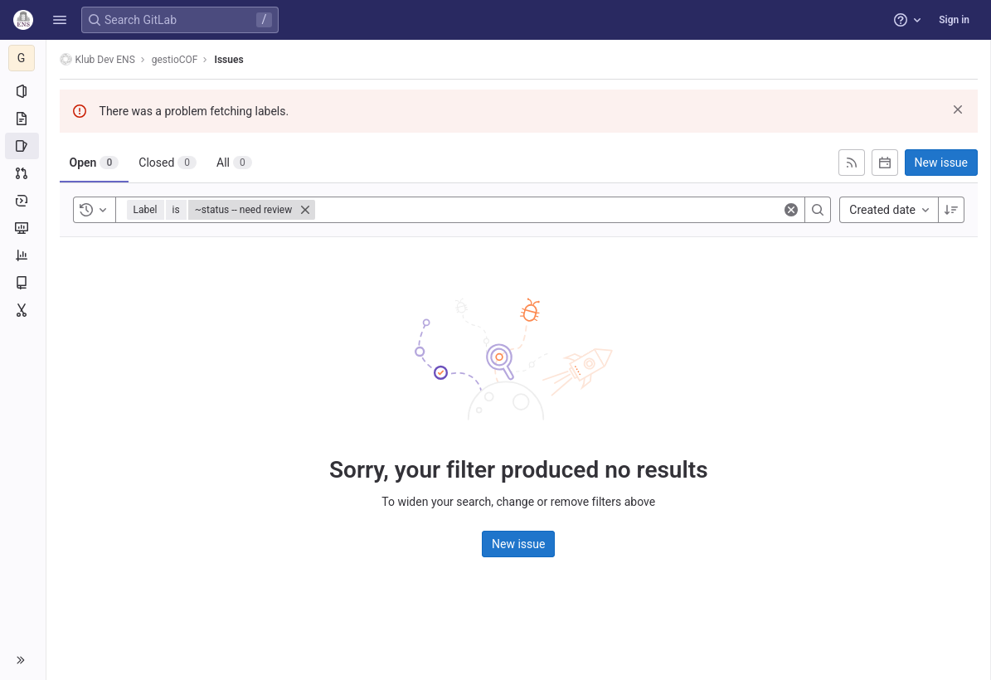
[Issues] (23, 146)
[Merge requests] (23, 173)
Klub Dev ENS (97, 59)
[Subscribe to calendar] (885, 162)
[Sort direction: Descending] (951, 210)
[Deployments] (23, 200)
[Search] (817, 210)
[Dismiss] (958, 109)
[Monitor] (23, 228)
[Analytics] (23, 255)
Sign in (954, 20)
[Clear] (791, 210)
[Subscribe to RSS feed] (851, 162)
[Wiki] (23, 283)
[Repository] (23, 118)
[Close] (306, 210)
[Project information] (23, 91)
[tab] (94, 162)
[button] (59, 20)
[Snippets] (23, 310)
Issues (229, 60)
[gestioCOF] (23, 58)
